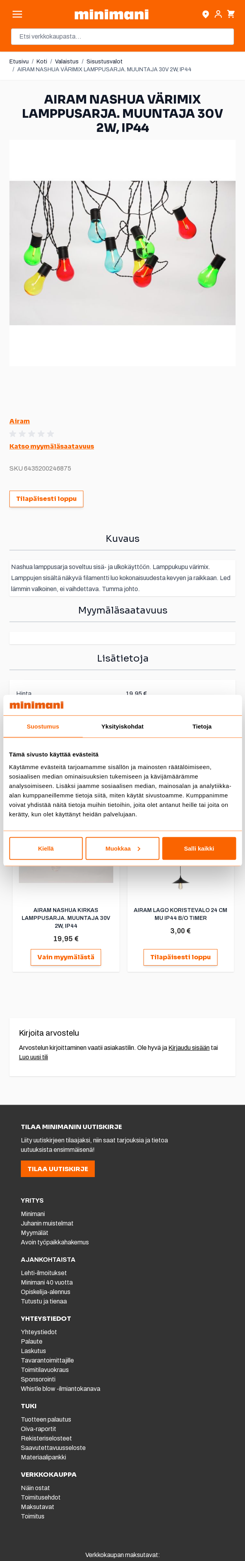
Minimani (33, 1214)
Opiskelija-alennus (45, 1291)
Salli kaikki (199, 848)
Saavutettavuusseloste (53, 1447)
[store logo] (111, 14)
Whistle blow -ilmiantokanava (60, 1388)
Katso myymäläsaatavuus (51, 446)
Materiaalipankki (43, 1457)
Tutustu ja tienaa (44, 1301)
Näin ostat (35, 1488)
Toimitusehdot (41, 1497)
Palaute (31, 1341)
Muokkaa (122, 848)
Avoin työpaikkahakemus (55, 1242)
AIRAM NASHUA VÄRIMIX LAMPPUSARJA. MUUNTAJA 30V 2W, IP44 (104, 69)
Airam (19, 421)
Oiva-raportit (38, 1429)
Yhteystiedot (39, 1332)
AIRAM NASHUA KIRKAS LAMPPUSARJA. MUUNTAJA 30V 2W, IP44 (66, 918)
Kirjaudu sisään (189, 1047)
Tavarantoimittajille (47, 1360)
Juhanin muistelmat (47, 1223)
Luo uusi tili (33, 1057)
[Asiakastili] (218, 14)
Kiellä (46, 848)
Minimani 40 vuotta (47, 1282)
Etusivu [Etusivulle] (19, 62)
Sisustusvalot (105, 62)
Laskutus (33, 1351)
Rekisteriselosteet (46, 1438)
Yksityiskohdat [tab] (122, 726)
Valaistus (67, 62)
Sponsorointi (38, 1379)
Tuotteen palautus (46, 1419)
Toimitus (32, 1516)
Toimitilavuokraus (45, 1369)
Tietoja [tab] (202, 726)
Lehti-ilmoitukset (44, 1273)
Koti (42, 62)
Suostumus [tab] (43, 726)
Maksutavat (37, 1507)
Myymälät (34, 1232)
